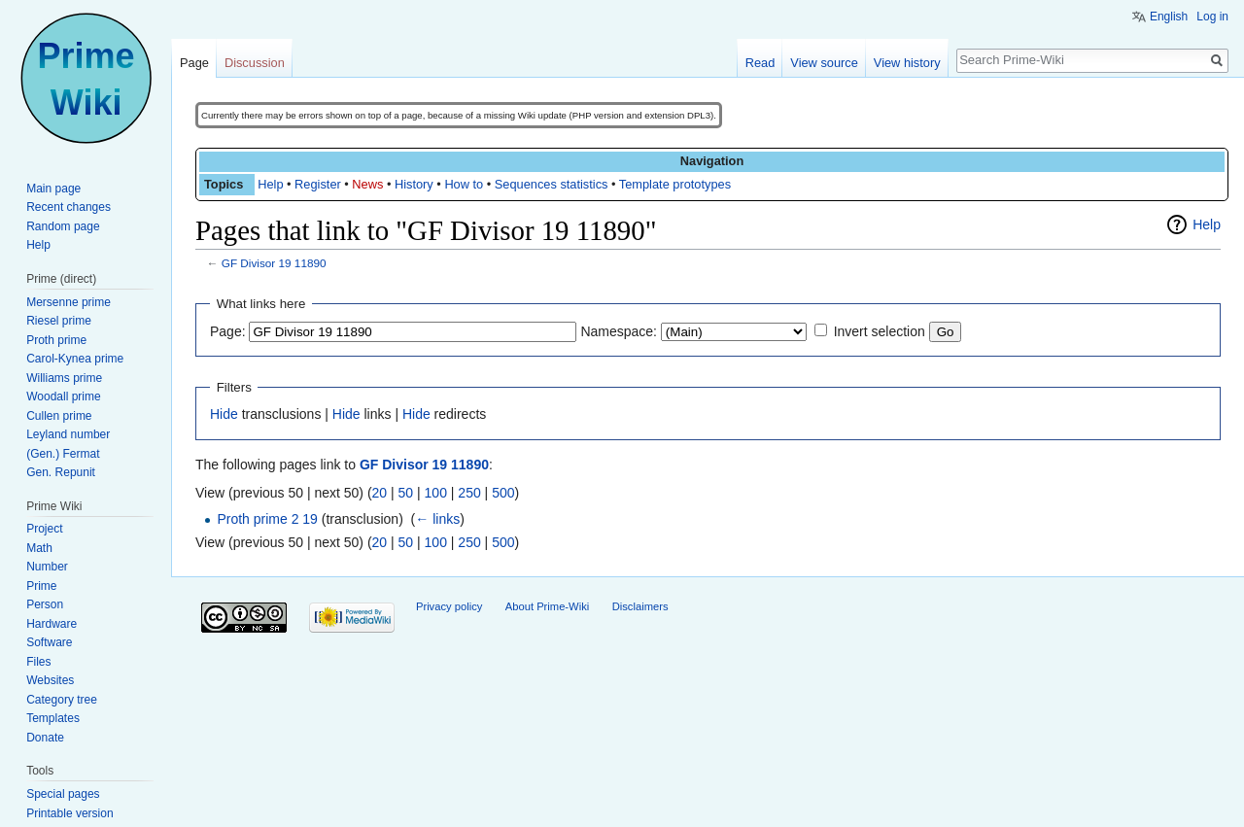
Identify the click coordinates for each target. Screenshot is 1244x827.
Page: (228, 331)
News (367, 184)
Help (270, 184)
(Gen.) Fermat (62, 454)
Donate (45, 737)
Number (47, 566)
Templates (53, 718)
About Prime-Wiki (547, 606)
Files (38, 662)
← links (437, 519)
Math (39, 548)
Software (49, 642)
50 (406, 492)
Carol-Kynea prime (74, 358)
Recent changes (68, 207)
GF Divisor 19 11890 (274, 263)
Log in (1212, 16)
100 (436, 492)
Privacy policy (449, 606)
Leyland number (68, 434)
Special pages (62, 794)
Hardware (51, 624)
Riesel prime (58, 320)
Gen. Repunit (60, 472)
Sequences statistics (551, 184)
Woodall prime (63, 396)
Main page (53, 188)
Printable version (69, 813)
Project (44, 528)
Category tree (61, 699)
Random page (62, 226)
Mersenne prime (68, 302)
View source (823, 62)
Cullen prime (58, 416)
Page (194, 62)
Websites (50, 680)
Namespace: (618, 331)
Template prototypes (675, 184)
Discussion (255, 62)
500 (503, 492)
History (414, 184)
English (1169, 16)
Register (317, 184)
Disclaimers (640, 606)
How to (463, 184)
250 (469, 492)
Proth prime (56, 340)
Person (44, 604)
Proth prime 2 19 (267, 519)
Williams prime (64, 378)
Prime (41, 586)
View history (907, 62)
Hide (224, 414)
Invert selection (879, 331)
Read (760, 62)
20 (380, 492)
